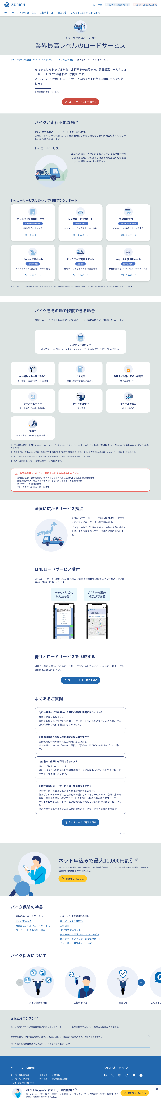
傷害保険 (43, 1074)
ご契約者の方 (46, 12)
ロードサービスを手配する (80, 102)
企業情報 (56, 1074)
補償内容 (62, 12)
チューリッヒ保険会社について (76, 943)
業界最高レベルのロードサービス (33, 925)
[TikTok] (126, 1075)
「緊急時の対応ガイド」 (103, 286)
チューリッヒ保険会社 (26, 1068)
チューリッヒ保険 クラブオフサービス (79, 934)
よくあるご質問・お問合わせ (85, 12)
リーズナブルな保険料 (71, 921)
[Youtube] (133, 1075)
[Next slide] (141, 982)
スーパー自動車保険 (20, 1074)
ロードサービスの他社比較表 (30, 930)
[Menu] (6, 12)
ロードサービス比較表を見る (80, 680)
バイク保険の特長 (26, 12)
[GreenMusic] (141, 1075)
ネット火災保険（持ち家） (23, 1082)
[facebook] (105, 1075)
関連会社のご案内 (60, 1078)
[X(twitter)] (112, 1075)
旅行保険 (43, 1078)
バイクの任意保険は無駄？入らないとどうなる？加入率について (40, 1043)
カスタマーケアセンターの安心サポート (80, 938)
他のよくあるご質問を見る (80, 822)
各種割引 (64, 925)
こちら (54, 1096)
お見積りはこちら (135, 1092)
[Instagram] (119, 1075)
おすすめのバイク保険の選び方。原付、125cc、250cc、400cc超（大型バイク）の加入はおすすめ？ (57, 1036)
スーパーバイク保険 (20, 1078)
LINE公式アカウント (70, 930)
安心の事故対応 (24, 921)
